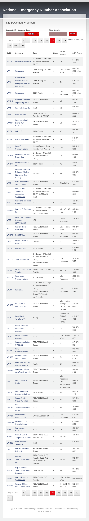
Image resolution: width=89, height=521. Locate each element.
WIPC (9, 148)
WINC (9, 93)
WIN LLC (18, 131)
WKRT (9, 271)
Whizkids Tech (20, 249)
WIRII (9, 174)
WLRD (9, 337)
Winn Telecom (20, 115)
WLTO (9, 350)
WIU (8, 228)
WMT (9, 429)
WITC (9, 202)
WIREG (10, 164)
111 (52, 40)
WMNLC (10, 416)
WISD (9, 183)
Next (16, 45)
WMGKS (10, 408)
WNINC (10, 479)
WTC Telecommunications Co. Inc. (22, 407)
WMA (9, 364)
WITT (9, 220)
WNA (9, 459)
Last (22, 45)
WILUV (9, 61)
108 (34, 40)
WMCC (9, 393)
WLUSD (10, 357)
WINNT (9, 115)
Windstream (19, 71)
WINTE (9, 131)
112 (58, 40)
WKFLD (10, 260)
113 (65, 40)
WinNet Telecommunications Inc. (22, 459)
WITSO (9, 211)
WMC (9, 382)
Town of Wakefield (22, 260)
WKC (9, 242)
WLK (9, 329)
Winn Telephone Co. (22, 108)
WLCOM (10, 277)
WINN (9, 108)
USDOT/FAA (20, 235)
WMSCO (10, 423)
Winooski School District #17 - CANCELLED (21, 123)
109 (40, 40)
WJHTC (10, 235)
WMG (9, 400)
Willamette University (23, 61)
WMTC (9, 436)
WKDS (9, 249)
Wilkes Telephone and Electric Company (21, 328)
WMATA (10, 371)
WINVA (9, 139)
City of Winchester (22, 139)
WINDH (10, 101)
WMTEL (10, 443)
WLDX (9, 290)
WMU (9, 450)
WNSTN (10, 485)
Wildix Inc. (19, 290)
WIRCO (10, 156)
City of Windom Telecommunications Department (22, 470)
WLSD (9, 344)
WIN (8, 71)
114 (9, 45)
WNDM (9, 470)
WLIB (9, 318)
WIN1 (9, 82)
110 (46, 40)
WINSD (10, 123)
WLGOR (10, 305)
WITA (9, 193)
